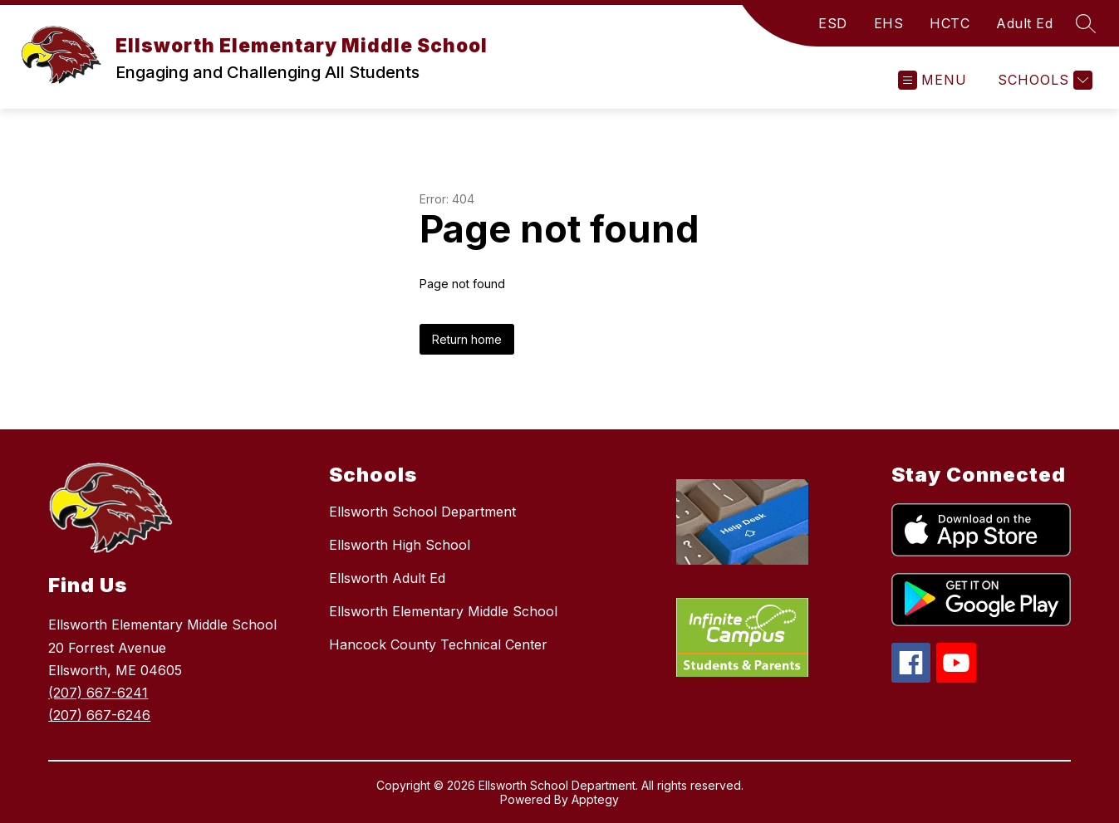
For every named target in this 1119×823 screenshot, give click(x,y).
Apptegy (595, 799)
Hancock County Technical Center (438, 644)
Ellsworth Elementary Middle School (443, 611)
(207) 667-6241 (98, 692)
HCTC (949, 23)
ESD (832, 23)
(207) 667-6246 (99, 715)
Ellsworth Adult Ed (387, 578)
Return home (467, 339)
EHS (889, 23)
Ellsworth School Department (422, 511)
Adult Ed (1024, 23)
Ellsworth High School (399, 544)
